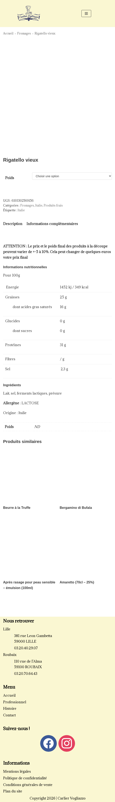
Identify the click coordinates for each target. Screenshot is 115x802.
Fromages (24, 33)
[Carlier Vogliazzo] (28, 13)
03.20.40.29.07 (26, 648)
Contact (9, 715)
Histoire (9, 708)
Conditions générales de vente (27, 784)
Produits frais (53, 205)
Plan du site (12, 791)
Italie (38, 205)
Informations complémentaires (52, 223)
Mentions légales (17, 771)
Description (12, 223)
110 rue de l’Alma (28, 661)
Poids (9, 178)
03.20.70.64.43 (25, 673)
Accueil (8, 33)
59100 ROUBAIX (28, 667)
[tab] (12, 223)
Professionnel (14, 702)
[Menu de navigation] (86, 13)
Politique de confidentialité (25, 778)
